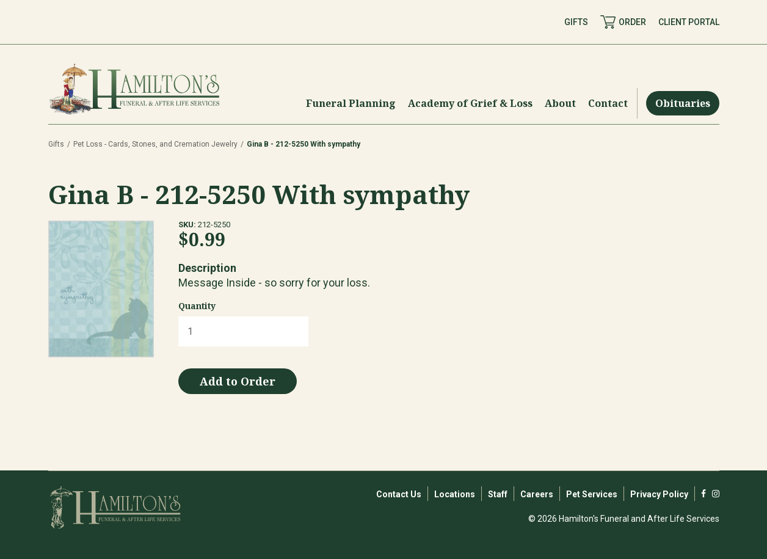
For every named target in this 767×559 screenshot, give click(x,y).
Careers (536, 494)
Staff (497, 494)
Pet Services (591, 494)
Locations (454, 494)
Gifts (56, 144)
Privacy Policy (659, 494)
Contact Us (398, 494)
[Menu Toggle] (351, 103)
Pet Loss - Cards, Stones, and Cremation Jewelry (155, 144)
